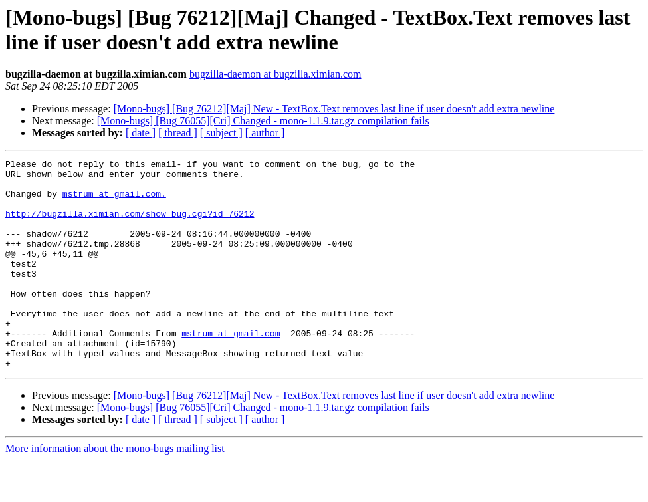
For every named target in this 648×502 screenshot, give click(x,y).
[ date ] (141, 132)
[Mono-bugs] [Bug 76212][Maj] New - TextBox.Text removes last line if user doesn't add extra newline (334, 108)
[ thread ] (177, 132)
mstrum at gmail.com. (114, 201)
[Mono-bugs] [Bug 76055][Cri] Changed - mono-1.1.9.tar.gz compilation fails (263, 120)
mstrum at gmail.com (230, 369)
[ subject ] (221, 132)
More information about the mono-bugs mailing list (115, 490)
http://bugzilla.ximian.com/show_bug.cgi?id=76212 (129, 225)
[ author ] (265, 132)
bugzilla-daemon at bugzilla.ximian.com (275, 74)
